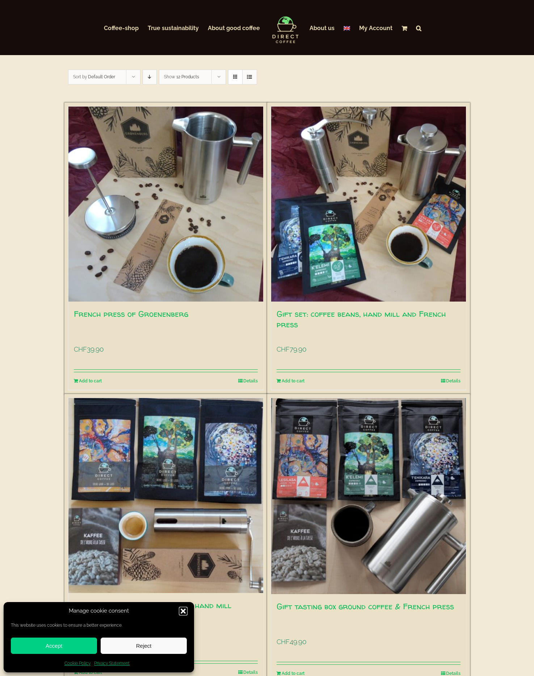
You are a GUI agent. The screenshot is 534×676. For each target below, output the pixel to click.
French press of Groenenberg (131, 313)
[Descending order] (150, 77)
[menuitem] (347, 27)
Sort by (94, 76)
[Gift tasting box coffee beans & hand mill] (165, 495)
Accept (54, 646)
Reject (144, 646)
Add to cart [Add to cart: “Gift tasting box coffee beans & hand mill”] (90, 672)
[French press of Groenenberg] (165, 204)
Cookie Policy (77, 663)
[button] (183, 611)
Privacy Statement (112, 663)
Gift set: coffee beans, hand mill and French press (361, 319)
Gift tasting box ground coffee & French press (365, 606)
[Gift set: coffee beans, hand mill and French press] (368, 204)
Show (181, 76)
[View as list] (250, 77)
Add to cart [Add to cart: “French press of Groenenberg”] (90, 380)
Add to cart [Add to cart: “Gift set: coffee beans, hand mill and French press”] (293, 380)
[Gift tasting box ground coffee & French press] (368, 496)
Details (250, 380)
